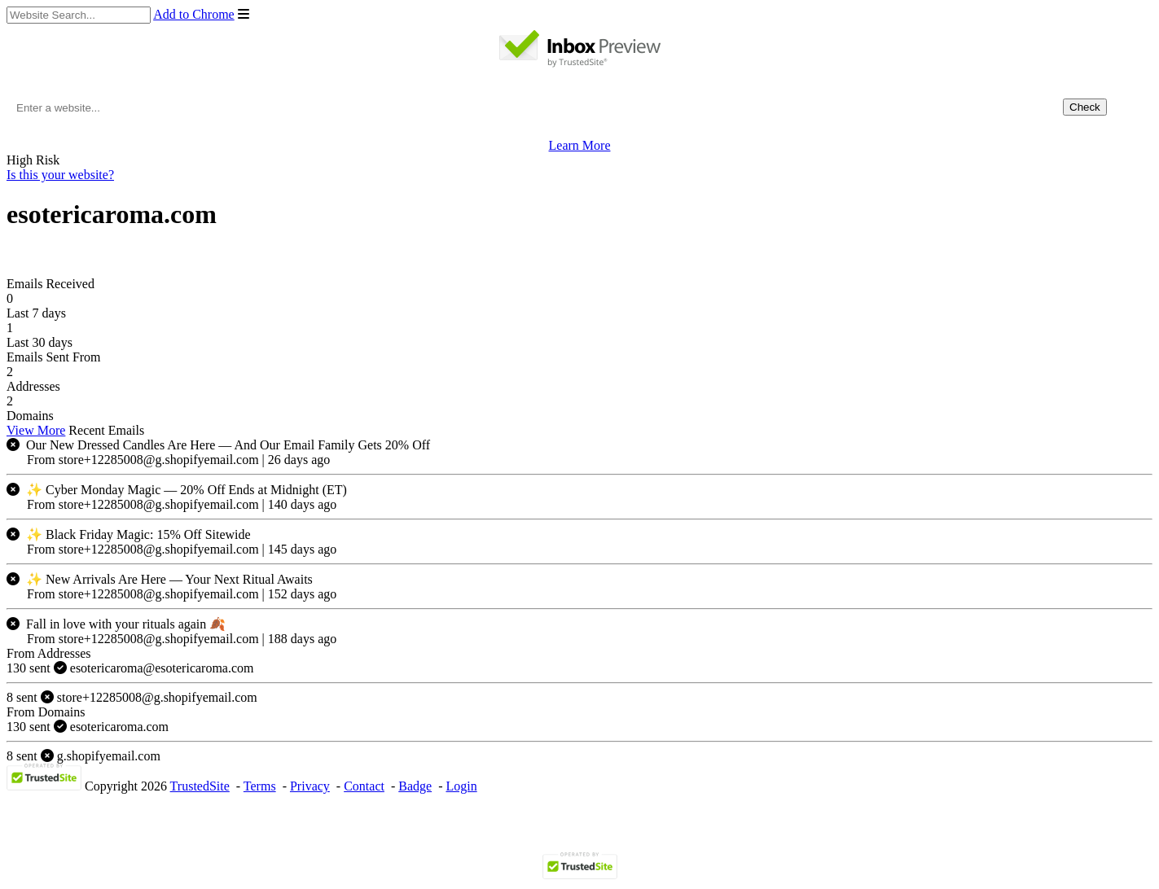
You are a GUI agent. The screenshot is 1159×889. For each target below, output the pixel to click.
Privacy (310, 786)
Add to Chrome (194, 14)
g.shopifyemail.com (83, 756)
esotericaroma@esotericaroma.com (130, 668)
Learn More (580, 145)
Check (1084, 107)
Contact (364, 786)
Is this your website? (60, 175)
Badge (415, 786)
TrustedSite (200, 786)
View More (36, 430)
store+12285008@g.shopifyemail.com (132, 697)
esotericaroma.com (88, 727)
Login (461, 786)
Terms (260, 786)
